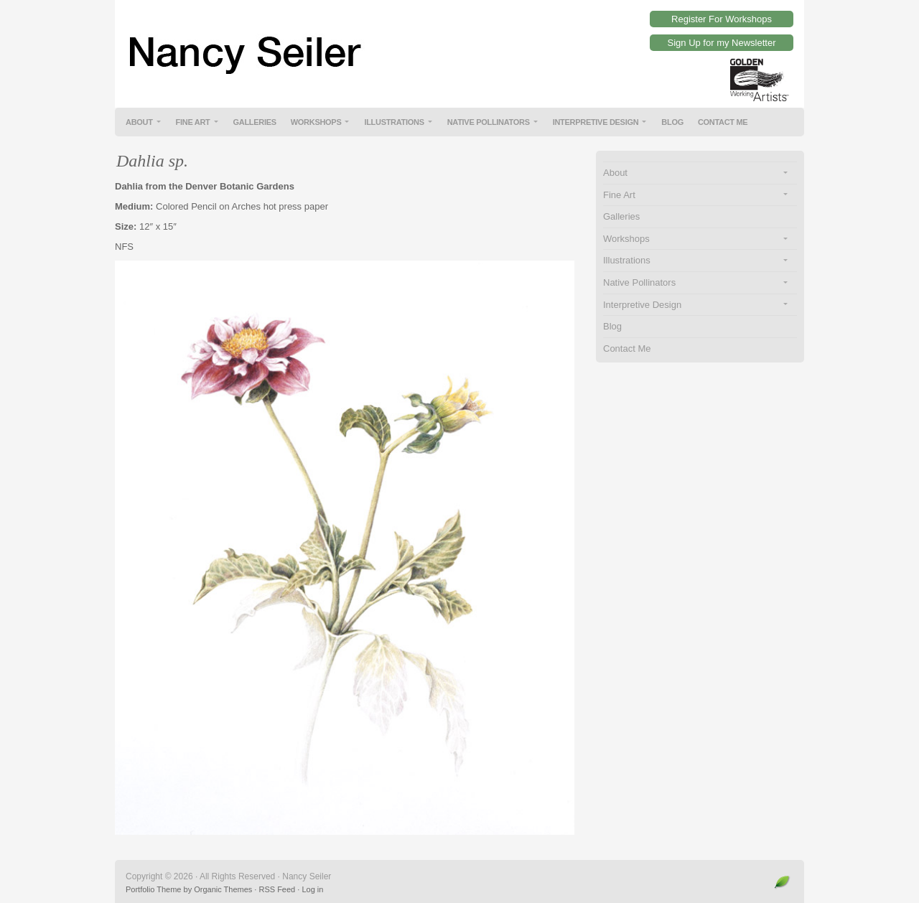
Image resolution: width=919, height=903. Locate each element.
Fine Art (193, 122)
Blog (672, 122)
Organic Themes (223, 889)
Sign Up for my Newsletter (722, 42)
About (139, 122)
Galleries (254, 122)
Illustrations (394, 122)
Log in (312, 889)
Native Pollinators (488, 122)
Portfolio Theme (153, 889)
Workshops (316, 122)
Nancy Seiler (459, 43)
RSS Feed (276, 889)
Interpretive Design (596, 122)
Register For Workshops (721, 19)
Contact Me (723, 122)
